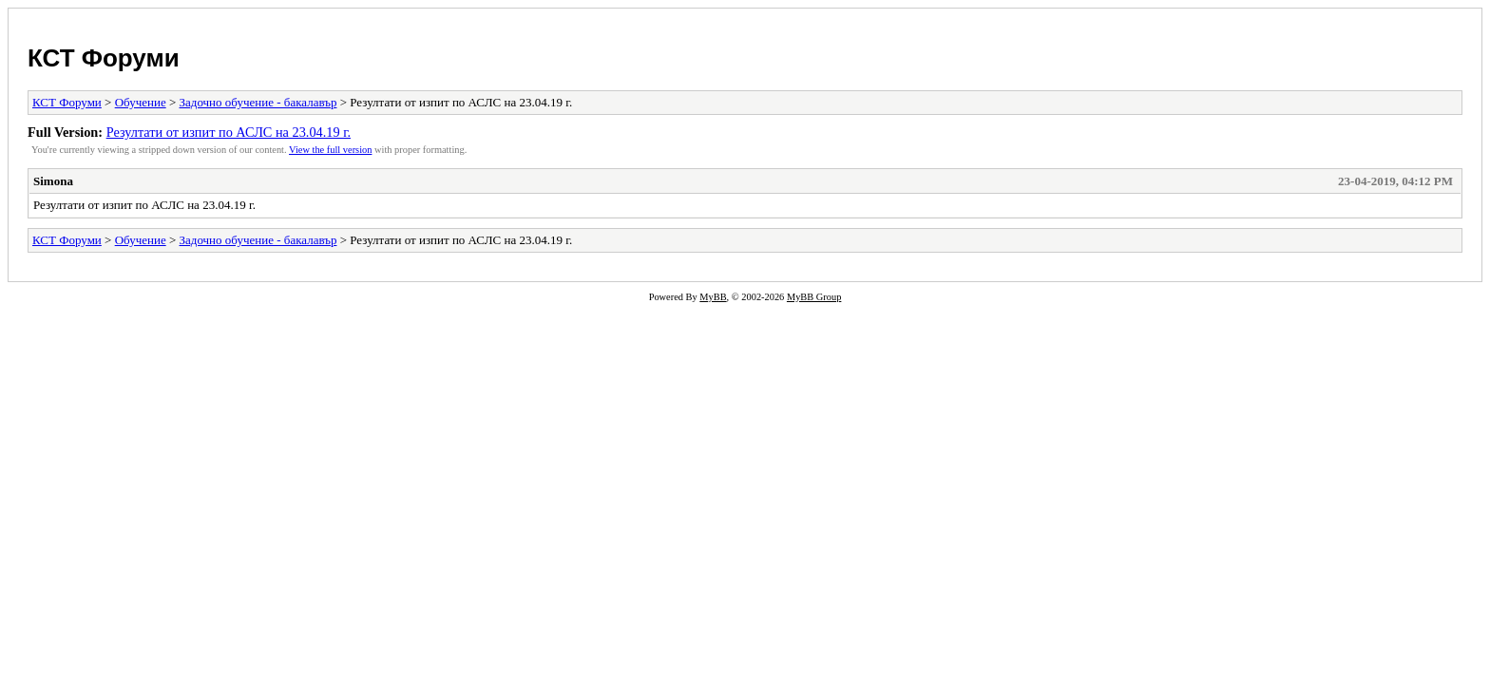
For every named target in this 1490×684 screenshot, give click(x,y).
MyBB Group (814, 297)
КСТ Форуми (104, 58)
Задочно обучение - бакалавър (258, 102)
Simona (53, 181)
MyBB (712, 297)
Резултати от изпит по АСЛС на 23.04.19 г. (228, 132)
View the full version (330, 149)
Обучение (140, 102)
